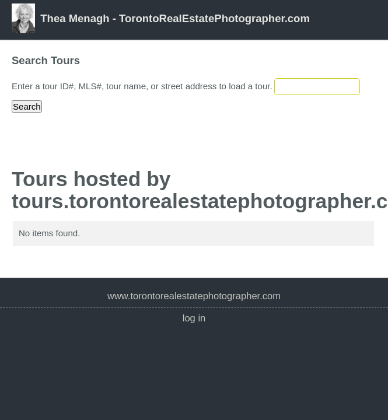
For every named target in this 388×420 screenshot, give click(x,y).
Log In (194, 318)
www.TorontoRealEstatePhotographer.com (194, 296)
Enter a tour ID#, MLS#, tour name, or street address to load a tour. (142, 86)
